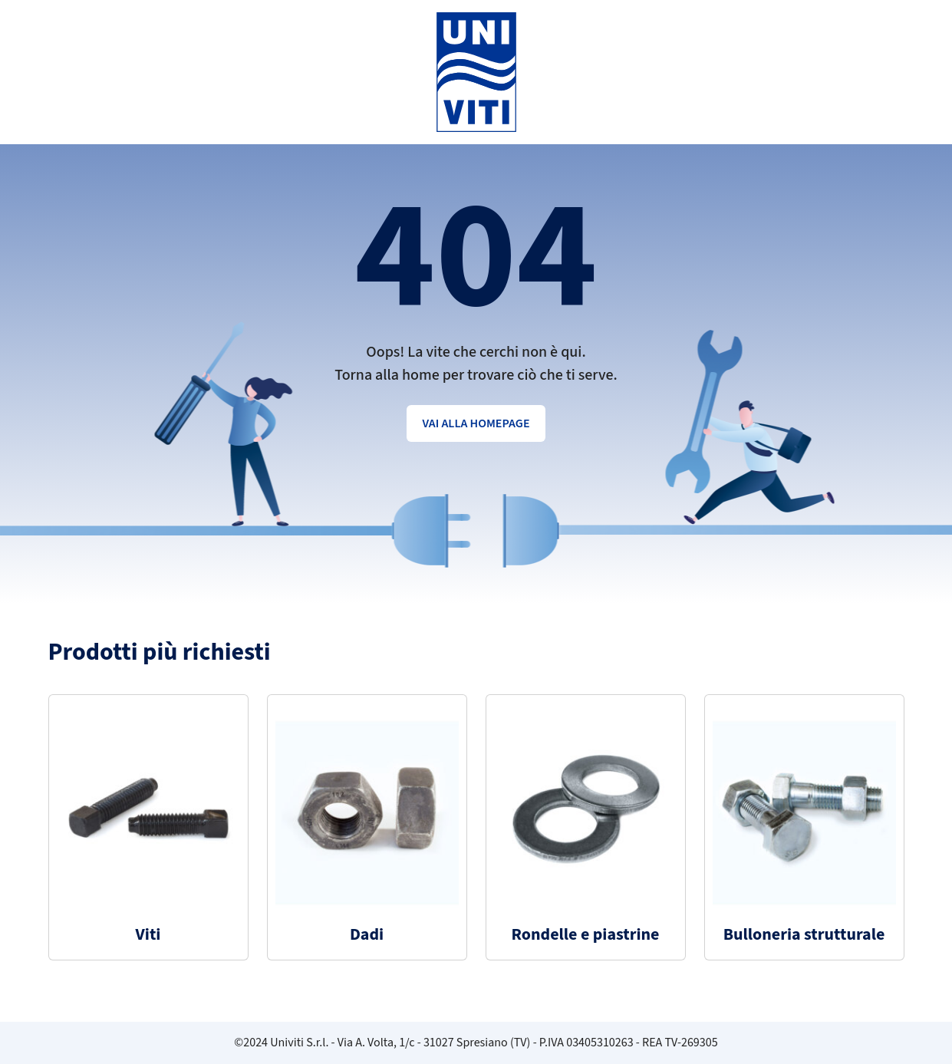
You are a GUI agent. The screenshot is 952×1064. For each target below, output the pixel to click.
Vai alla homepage (475, 423)
